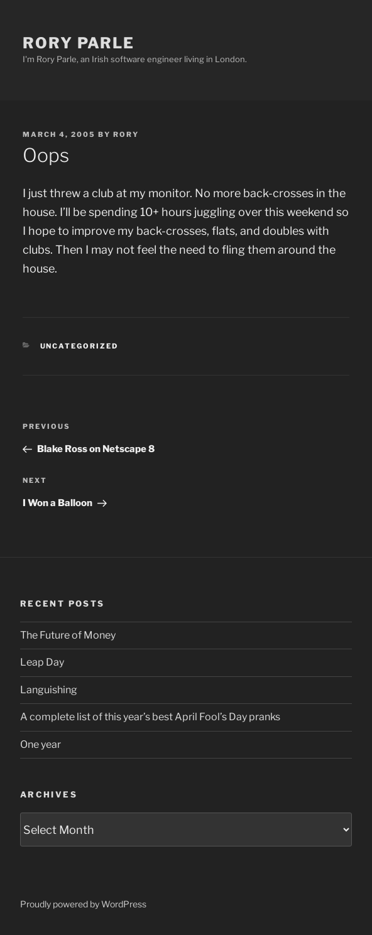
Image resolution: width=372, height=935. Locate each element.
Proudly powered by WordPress (83, 904)
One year (40, 744)
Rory (126, 134)
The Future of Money (68, 635)
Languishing (48, 690)
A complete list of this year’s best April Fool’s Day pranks (150, 717)
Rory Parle (78, 43)
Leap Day (42, 662)
